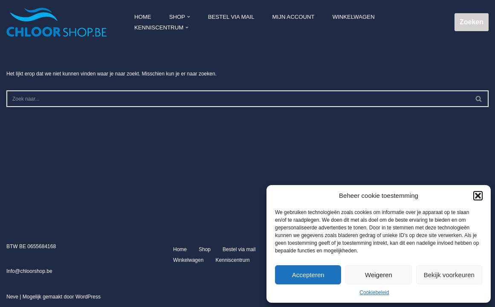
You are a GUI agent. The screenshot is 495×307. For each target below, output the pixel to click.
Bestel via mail (231, 17)
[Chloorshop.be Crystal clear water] (56, 22)
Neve (12, 298)
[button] (478, 195)
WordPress (88, 298)
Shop (205, 251)
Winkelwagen (353, 17)
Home (142, 17)
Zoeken (471, 22)
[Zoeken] (237, 98)
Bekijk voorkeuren (449, 274)
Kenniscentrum (232, 261)
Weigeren (378, 274)
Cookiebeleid (374, 292)
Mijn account (293, 17)
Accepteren (308, 274)
